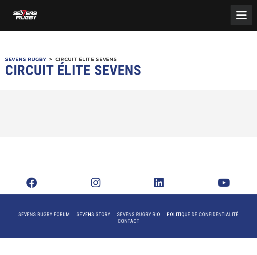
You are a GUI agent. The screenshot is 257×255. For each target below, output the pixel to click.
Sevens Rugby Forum (44, 214)
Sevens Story (93, 214)
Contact (129, 221)
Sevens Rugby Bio (138, 214)
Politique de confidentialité (203, 214)
